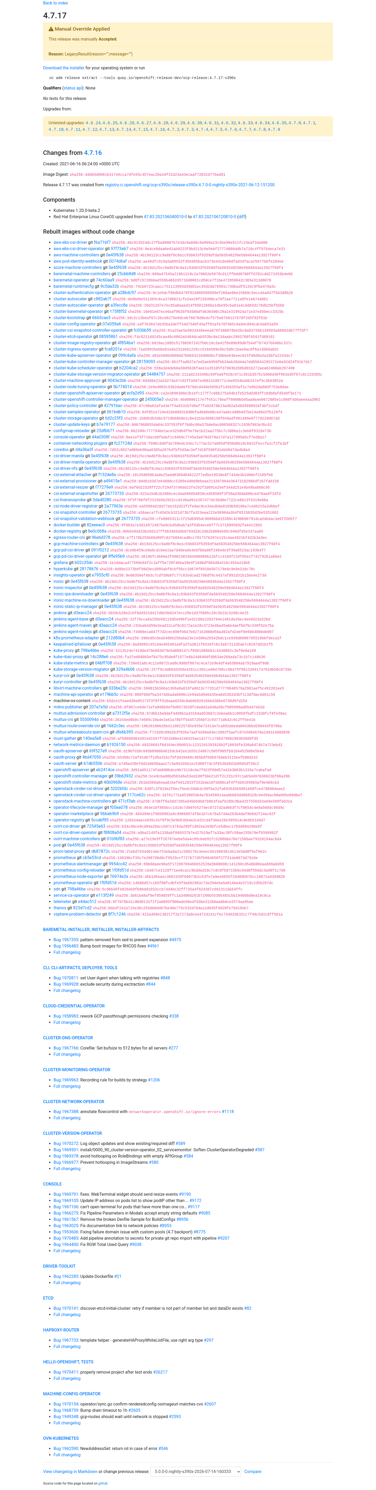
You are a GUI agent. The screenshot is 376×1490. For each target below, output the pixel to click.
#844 (150, 984)
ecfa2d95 (135, 393)
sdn (57, 889)
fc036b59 (142, 330)
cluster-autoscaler (70, 298)
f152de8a (107, 474)
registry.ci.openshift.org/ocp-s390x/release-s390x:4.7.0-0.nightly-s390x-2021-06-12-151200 (190, 184)
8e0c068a (97, 531)
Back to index (55, 3)
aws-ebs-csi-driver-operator (79, 248)
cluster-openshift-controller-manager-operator (96, 399)
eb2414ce (105, 769)
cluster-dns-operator (68, 1037)
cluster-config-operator (75, 323)
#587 (260, 1149)
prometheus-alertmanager (78, 863)
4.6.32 (228, 123)
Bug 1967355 (66, 939)
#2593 (175, 1416)
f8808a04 (112, 832)
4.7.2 (173, 129)
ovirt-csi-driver (67, 826)
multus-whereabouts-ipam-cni (81, 732)
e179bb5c (109, 694)
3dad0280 (102, 499)
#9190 (185, 1194)
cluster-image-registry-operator (82, 342)
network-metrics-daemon (77, 744)
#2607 (210, 1404)
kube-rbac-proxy (68, 656)
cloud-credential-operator (74, 1005)
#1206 (154, 1079)
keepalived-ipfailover (72, 644)
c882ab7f (102, 298)
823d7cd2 (82, 907)
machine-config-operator (72, 1393)
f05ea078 (119, 807)
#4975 (175, 939)
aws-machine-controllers (76, 254)
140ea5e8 (92, 738)
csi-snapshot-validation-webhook (84, 518)
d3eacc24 (82, 612)
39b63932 (123, 776)
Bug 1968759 (66, 1410)
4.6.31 (211, 123)
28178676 (89, 568)
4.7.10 (56, 129)
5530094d (89, 719)
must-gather (65, 738)
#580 (153, 1162)
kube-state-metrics (71, 663)
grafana (61, 562)
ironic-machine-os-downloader (82, 600)
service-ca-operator (71, 895)
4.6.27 (143, 123)
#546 (163, 1448)
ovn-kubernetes (61, 1438)
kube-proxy (64, 650)
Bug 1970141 (66, 1308)
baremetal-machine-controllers (82, 273)
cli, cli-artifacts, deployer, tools (80, 967)
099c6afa (127, 355)
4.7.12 (89, 129)
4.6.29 (177, 123)
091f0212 (100, 550)
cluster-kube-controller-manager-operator (92, 361)
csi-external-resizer (71, 487)
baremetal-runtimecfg (74, 286)
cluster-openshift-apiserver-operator (87, 393)
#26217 (160, 1372)
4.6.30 (194, 123)
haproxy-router (61, 1330)
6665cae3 (101, 317)
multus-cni (63, 719)
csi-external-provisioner (75, 480)
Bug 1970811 (66, 977)
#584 (188, 1156)
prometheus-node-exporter (78, 876)
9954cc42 (118, 863)
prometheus (65, 857)
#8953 (166, 1225)
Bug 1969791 (66, 1194)
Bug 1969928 (66, 984)
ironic (59, 581)
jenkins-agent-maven (73, 625)
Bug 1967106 (66, 1206)
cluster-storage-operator (76, 418)
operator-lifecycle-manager (78, 807)
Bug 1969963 (66, 1079)
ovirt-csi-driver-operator (75, 832)
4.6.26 (127, 123)
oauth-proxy (64, 757)
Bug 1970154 (66, 1404)
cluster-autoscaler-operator (79, 305)
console (52, 1184)
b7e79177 (106, 424)
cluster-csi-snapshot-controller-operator (90, 330)
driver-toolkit (59, 1266)
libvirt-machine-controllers (78, 688)
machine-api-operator (73, 694)
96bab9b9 (109, 813)
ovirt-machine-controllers (77, 838)
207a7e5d (98, 706)
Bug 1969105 (66, 1200)
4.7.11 (73, 129)
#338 (174, 1016)
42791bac (113, 405)
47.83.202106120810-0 (214, 216)
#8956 (183, 1219)
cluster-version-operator (72, 1133)
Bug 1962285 (66, 1276)
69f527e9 (98, 750)
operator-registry (69, 819)
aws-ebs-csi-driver (70, 242)
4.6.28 (160, 123)
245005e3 (154, 399)
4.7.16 (157, 129)
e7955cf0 (100, 575)
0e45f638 (115, 254)
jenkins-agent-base (71, 619)
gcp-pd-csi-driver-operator (77, 556)
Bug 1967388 (66, 1111)
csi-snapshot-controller (75, 512)
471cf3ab (127, 801)
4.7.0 (295, 123)
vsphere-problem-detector (77, 914)
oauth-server (65, 763)
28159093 (145, 361)
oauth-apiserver (68, 750)
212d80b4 (115, 637)
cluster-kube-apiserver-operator (82, 355)
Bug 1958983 (66, 1016)
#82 (247, 1308)
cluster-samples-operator (77, 411)
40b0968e (113, 782)
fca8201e (113, 349)
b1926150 (116, 744)
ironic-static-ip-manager (75, 606)
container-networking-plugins (80, 443)
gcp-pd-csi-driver (69, 550)
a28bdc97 (127, 292)
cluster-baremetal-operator (78, 311)
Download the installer (63, 67)
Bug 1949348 (66, 1416)
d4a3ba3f (84, 449)
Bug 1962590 (66, 1448)
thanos (60, 907)
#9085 (204, 1213)
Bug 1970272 (66, 1143)
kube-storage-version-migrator (81, 669)
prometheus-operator (73, 882)
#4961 (153, 946)
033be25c (118, 688)
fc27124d (123, 443)
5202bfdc (119, 788)
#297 (209, 1340)
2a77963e (113, 506)
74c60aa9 (105, 280)
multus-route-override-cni (77, 725)
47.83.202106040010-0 (165, 216)
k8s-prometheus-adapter (76, 637)
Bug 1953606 (66, 1231)
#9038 (136, 1244)
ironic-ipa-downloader (73, 593)
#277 (173, 1048)
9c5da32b (110, 286)
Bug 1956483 (66, 946)
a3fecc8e (119, 305)
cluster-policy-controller (75, 405)
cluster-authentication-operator (82, 292)
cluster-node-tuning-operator (80, 386)
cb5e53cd (92, 857)
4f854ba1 (126, 342)
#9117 (194, 1206)
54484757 (156, 374)
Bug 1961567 (66, 1219)
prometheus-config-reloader (79, 870)
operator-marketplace (73, 813)
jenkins (60, 612)
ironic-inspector (68, 587)
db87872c (100, 851)
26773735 (114, 493)
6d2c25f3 (114, 418)
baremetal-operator (71, 280)
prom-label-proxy (69, 851)
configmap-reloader (72, 430)
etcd (48, 1298)
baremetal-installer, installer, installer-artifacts (101, 929)
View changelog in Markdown (70, 1471)
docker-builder (67, 524)
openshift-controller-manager (81, 776)
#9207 (224, 1238)
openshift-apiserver (71, 769)
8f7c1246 (117, 914)
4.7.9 (274, 129)
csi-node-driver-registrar (76, 506)
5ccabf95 (100, 819)
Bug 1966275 (66, 1213)
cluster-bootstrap (69, 317)
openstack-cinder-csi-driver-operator (87, 794)
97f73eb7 (119, 248)
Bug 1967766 (66, 1048)
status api (73, 88)
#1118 (228, 1111)
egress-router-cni (69, 537)
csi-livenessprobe (70, 499)
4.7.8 (259, 129)
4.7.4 (202, 129)
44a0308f (101, 436)
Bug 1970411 (66, 1372)
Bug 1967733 (66, 1340)
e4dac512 (87, 901)
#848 (165, 977)
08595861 (108, 336)
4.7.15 (140, 129)
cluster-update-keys (72, 424)
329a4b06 (125, 669)
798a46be (90, 650)
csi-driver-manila (69, 455)
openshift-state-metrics (75, 782)
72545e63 (96, 826)
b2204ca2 (128, 367)
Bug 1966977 (66, 1162)
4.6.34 (262, 123)
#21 (117, 1276)
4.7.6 (231, 129)
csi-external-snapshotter (76, 493)
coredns (61, 449)
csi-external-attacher (72, 474)
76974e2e (119, 876)
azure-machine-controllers (78, 267)
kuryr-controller (68, 681)
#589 (180, 1143)
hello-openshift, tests (68, 1361)
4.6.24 (93, 123)
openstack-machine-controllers (82, 801)
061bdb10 (116, 411)
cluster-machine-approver (77, 380)
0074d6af (118, 261)
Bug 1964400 (66, 1244)
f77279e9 (104, 487)
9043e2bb (117, 380)
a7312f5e (121, 713)
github (103, 1483)
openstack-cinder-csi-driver (79, 788)
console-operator (69, 436)
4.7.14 (123, 129)
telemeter (62, 901)
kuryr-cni (61, 675)
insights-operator (69, 575)
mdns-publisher (68, 706)
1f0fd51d (120, 870)
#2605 (134, 1410)
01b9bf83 (116, 838)
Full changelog (67, 952)
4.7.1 (309, 123)
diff (242, 216)
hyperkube (63, 568)
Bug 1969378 (66, 1156)
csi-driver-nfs (66, 468)
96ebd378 (101, 537)
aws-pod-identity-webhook (78, 261)
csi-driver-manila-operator (77, 462)
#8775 (199, 1231)
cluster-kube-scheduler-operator (83, 367)
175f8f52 (118, 311)
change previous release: (126, 1471)
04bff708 (103, 663)
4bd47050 (91, 757)
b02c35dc (84, 562)
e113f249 (105, 895)
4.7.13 (106, 129)
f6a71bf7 (102, 242)
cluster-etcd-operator (73, 336)
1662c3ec (116, 725)
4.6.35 (279, 123)
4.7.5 (216, 129)
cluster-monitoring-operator (76, 1069)
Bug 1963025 (66, 1225)
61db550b (93, 763)
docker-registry (67, 531)
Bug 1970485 (66, 1238)
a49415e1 (112, 480)
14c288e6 (99, 656)
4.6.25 (110, 123)
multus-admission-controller (80, 713)
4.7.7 (245, 129)
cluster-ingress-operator (76, 349)
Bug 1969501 (66, 1149)
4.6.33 (245, 123)
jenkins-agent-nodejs (73, 631)
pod (57, 845)
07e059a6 (112, 323)
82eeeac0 (96, 524)
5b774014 (122, 386)
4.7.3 (187, 129)
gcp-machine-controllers (76, 543)
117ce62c (136, 794)
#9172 (195, 1200)
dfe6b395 (124, 732)
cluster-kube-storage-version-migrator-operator (97, 374)
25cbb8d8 (126, 273)
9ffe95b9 (116, 556)
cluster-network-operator (73, 1101)
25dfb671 (106, 430)
